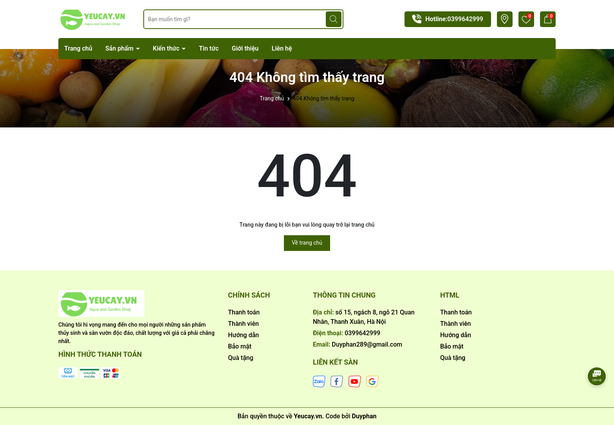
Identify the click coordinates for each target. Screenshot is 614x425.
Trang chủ (78, 48)
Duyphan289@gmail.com (367, 344)
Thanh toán (244, 312)
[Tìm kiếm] (333, 19)
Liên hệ (282, 48)
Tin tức (209, 48)
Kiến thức (167, 48)
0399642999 (465, 19)
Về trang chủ (307, 243)
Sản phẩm (120, 48)
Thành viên (243, 323)
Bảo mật (239, 346)
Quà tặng (240, 357)
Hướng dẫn (243, 335)
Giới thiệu (245, 48)
